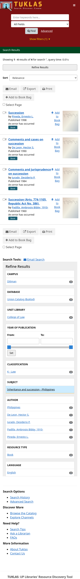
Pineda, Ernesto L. (22, 116)
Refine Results (40, 67)
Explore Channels (22, 517)
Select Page (14, 105)
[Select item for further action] (4, 112)
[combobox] (40, 17)
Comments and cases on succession (25, 141)
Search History (20, 497)
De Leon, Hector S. (23, 147)
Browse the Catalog (23, 513)
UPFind (9, 4)
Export (29, 89)
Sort (5, 77)
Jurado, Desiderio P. (23, 177)
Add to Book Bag (18, 97)
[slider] (9, 347)
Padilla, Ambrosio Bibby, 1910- (30, 207)
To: (42, 335)
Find (32, 31)
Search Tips (18, 529)
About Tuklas (19, 549)
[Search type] (40, 24)
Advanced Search (21, 502)
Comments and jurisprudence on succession (29, 171)
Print (47, 89)
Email (11, 89)
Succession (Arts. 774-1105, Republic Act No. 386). (27, 202)
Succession (16, 113)
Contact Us (17, 553)
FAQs (13, 538)
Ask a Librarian (20, 533)
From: (10, 335)
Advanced (46, 31)
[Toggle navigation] (74, 5)
